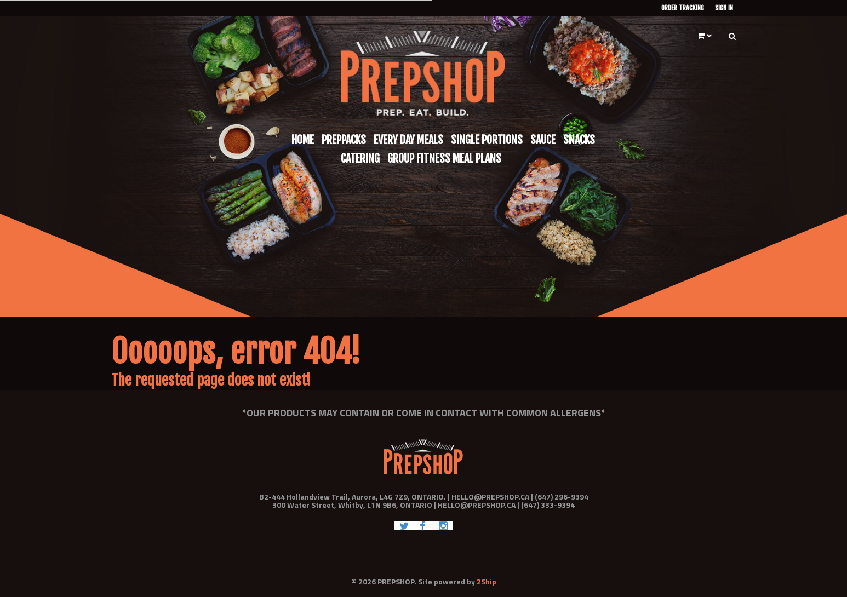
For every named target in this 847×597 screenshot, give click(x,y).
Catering (360, 158)
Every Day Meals (408, 140)
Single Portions (487, 140)
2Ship (486, 581)
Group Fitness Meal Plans (444, 158)
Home (302, 140)
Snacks (579, 140)
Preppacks (344, 140)
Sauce (543, 140)
